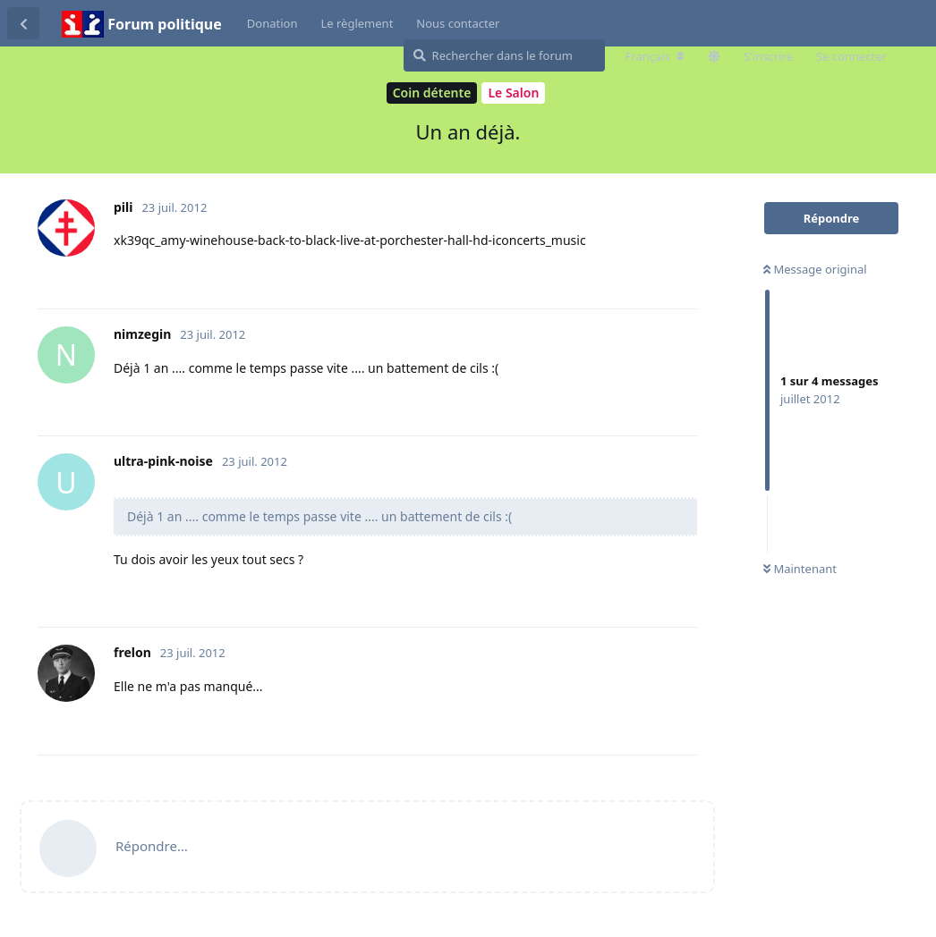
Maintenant (800, 569)
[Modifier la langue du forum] (655, 56)
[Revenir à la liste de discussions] (23, 23)
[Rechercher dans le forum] (504, 55)
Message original (815, 269)
